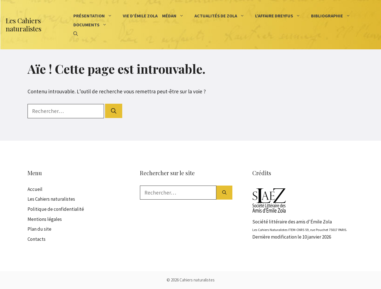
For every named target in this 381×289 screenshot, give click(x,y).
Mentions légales (45, 219)
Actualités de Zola (223, 15)
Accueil (35, 189)
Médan (177, 15)
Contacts (37, 239)
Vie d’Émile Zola (140, 16)
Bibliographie (335, 15)
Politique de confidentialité (56, 209)
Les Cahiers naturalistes (23, 24)
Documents (94, 24)
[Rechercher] (113, 111)
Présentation (97, 15)
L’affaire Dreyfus (282, 15)
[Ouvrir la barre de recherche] (75, 33)
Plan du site (39, 229)
